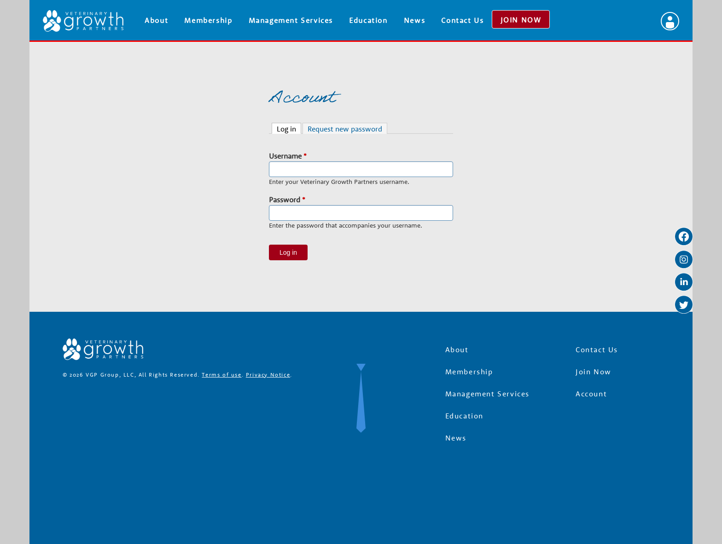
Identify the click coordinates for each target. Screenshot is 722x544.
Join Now (593, 371)
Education (368, 20)
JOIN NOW (521, 19)
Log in (289, 128)
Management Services (291, 20)
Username (288, 155)
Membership (208, 20)
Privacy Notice (268, 374)
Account (591, 393)
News (414, 20)
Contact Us (462, 20)
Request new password (345, 128)
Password (287, 199)
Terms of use (221, 374)
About (156, 20)
